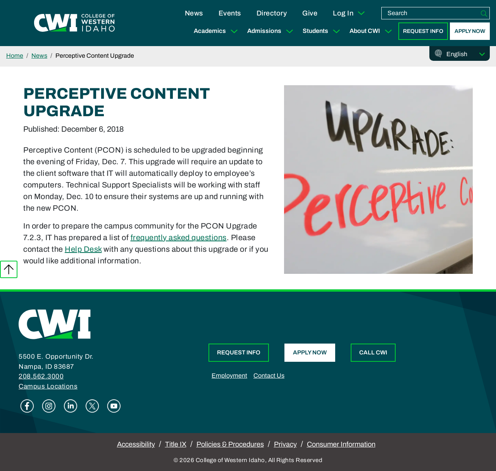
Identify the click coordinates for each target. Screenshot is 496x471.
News (194, 13)
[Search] (484, 13)
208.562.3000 (41, 376)
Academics (217, 31)
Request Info (423, 31)
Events (230, 13)
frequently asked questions (179, 237)
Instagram (48, 405)
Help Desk (83, 249)
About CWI (372, 31)
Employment (229, 375)
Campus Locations (48, 386)
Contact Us (268, 375)
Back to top (8, 269)
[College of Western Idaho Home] (74, 23)
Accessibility (136, 444)
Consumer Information (341, 444)
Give (309, 13)
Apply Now (470, 31)
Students (323, 31)
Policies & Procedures (230, 444)
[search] (430, 13)
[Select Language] (465, 54)
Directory (272, 13)
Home (14, 55)
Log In (349, 13)
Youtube (113, 405)
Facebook (27, 405)
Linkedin (70, 405)
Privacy (285, 444)
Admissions (271, 31)
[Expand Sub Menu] (234, 31)
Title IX (175, 444)
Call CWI (373, 352)
